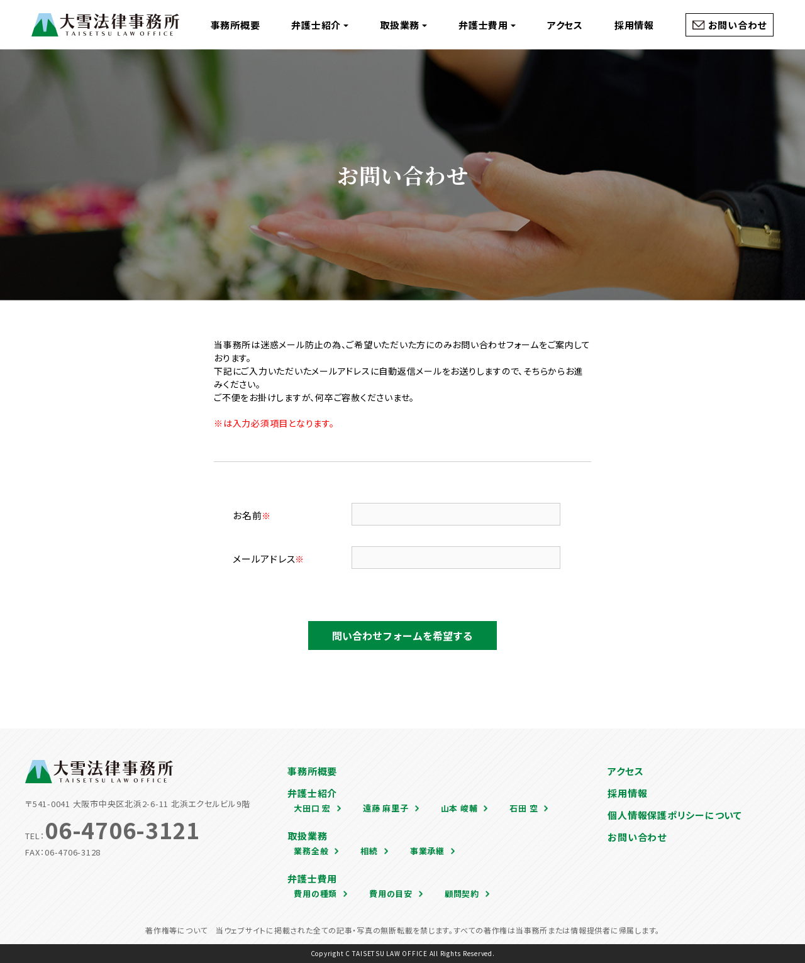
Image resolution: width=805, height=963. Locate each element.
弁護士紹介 (319, 24)
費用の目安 (391, 893)
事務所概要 (235, 24)
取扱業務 (403, 24)
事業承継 (427, 851)
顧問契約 (462, 893)
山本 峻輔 (459, 808)
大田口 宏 (312, 808)
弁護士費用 (487, 24)
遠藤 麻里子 (386, 808)
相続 (369, 851)
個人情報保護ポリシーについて (675, 815)
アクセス (565, 24)
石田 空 (523, 808)
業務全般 (311, 851)
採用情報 (634, 24)
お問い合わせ (737, 24)
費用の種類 (315, 893)
